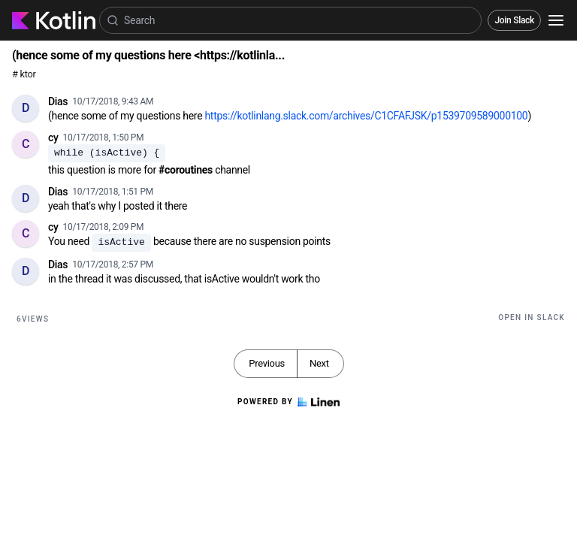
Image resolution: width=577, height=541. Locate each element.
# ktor (23, 74)
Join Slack (514, 20)
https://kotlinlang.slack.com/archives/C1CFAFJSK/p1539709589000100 (365, 116)
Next (319, 363)
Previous (267, 363)
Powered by (288, 402)
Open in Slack (531, 317)
